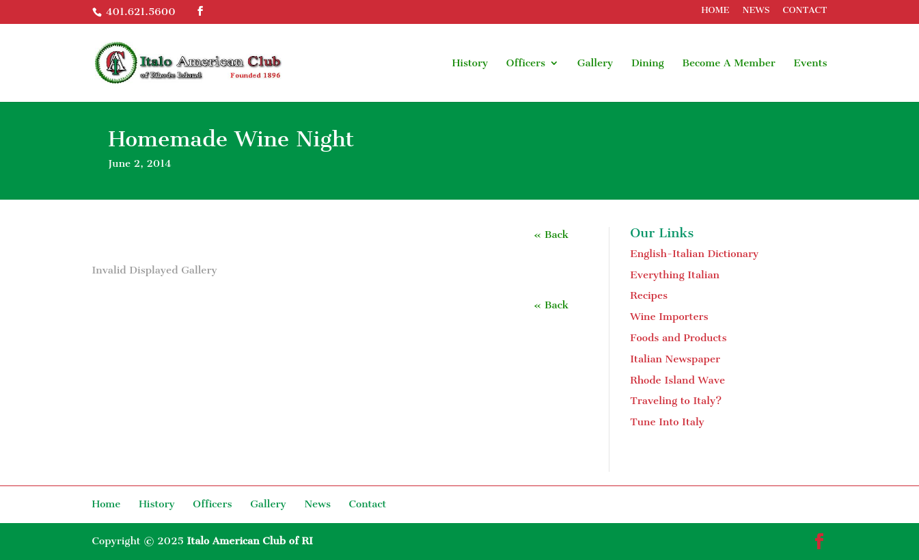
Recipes (649, 295)
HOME (715, 10)
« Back (551, 234)
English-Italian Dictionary (694, 254)
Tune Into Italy (667, 422)
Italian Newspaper (675, 359)
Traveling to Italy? (676, 401)
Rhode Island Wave (677, 380)
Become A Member (728, 63)
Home (106, 504)
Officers (525, 63)
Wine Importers (669, 316)
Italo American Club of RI (249, 541)
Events (810, 63)
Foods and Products (678, 338)
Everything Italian (674, 275)
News (317, 504)
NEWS (756, 10)
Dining (647, 63)
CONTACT (805, 10)
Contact (368, 504)
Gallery (595, 63)
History (470, 63)
